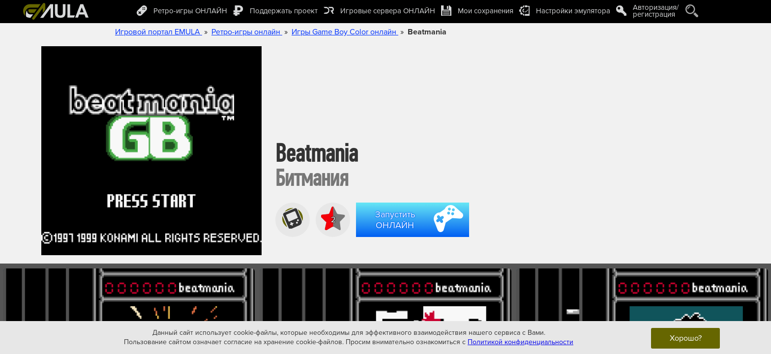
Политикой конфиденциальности (520, 342)
